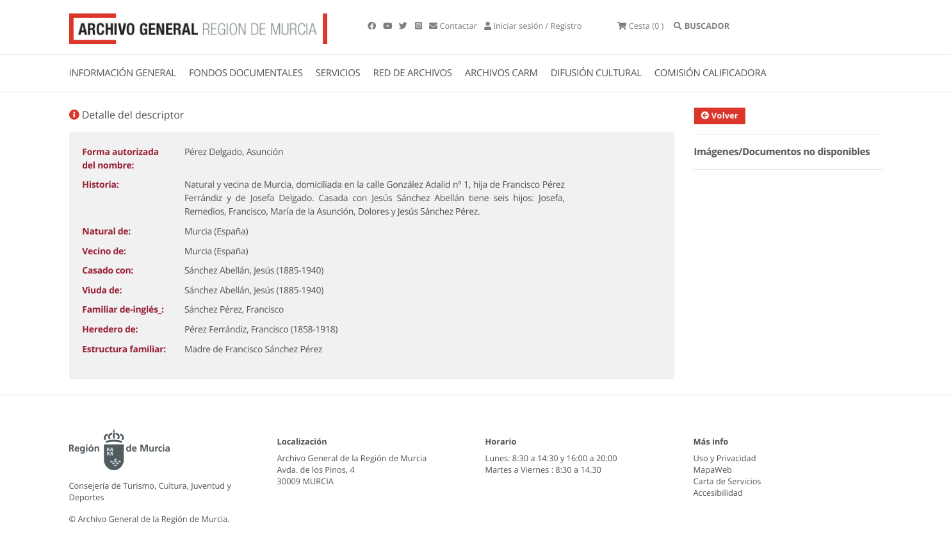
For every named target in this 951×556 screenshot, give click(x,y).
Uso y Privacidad (725, 458)
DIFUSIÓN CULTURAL (596, 73)
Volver (726, 115)
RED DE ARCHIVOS (412, 73)
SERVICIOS (338, 73)
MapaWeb (713, 469)
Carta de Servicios (727, 481)
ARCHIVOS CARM (501, 73)
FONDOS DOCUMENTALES (246, 73)
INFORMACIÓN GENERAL (122, 73)
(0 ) (640, 25)
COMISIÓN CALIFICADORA (710, 73)
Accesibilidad (718, 492)
